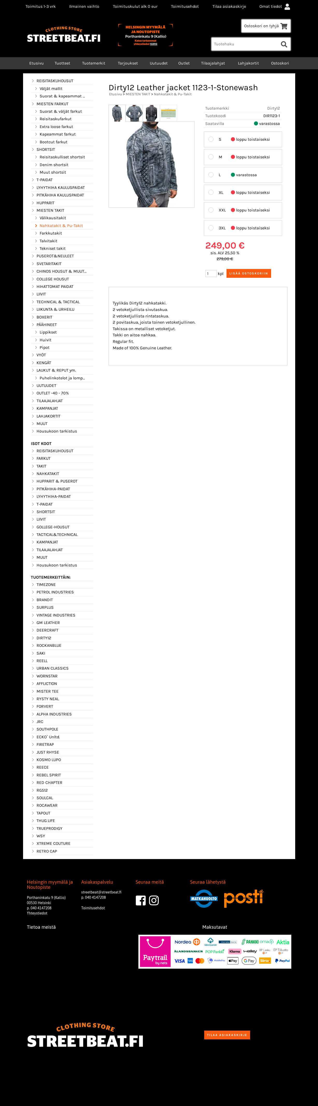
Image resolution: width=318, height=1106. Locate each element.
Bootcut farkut (50, 142)
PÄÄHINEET (44, 324)
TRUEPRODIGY (46, 828)
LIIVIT (38, 294)
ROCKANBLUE (46, 645)
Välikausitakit (50, 218)
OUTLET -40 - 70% (50, 393)
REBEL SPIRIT (46, 775)
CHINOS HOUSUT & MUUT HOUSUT (59, 271)
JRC (37, 721)
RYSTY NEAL (45, 698)
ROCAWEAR (44, 805)
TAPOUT (40, 813)
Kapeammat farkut (55, 134)
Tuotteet (62, 63)
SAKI (38, 653)
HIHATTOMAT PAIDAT (52, 286)
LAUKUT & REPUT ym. (53, 370)
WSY (38, 836)
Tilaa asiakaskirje (229, 6)
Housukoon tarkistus (54, 431)
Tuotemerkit (93, 63)
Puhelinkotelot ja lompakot (60, 378)
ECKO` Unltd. (45, 737)
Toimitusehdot (185, 6)
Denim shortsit (51, 164)
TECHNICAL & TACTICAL (55, 301)
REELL (39, 660)
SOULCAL (42, 797)
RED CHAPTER (46, 782)
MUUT (39, 423)
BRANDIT (42, 599)
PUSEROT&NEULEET (52, 256)
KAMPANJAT (44, 408)
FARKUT (41, 458)
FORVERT (42, 706)
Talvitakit (45, 241)
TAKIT (38, 466)
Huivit (42, 340)
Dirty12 (273, 108)
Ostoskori (280, 63)
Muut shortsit (50, 172)
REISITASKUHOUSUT (52, 80)
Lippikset (45, 332)
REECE (40, 767)
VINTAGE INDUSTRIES (53, 615)
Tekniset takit (50, 248)
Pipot (42, 347)
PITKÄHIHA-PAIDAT (50, 489)
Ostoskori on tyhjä (266, 25)
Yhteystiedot (37, 913)
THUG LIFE (43, 820)
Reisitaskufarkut (53, 119)
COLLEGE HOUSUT (50, 279)
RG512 (39, 790)
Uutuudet (159, 63)
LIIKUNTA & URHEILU (52, 309)
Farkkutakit (48, 233)
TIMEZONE (43, 584)
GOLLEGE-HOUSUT (50, 527)
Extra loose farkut (53, 126)
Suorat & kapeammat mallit (60, 96)
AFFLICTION (44, 683)
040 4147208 (41, 908)
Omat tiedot (275, 6)
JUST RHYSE (45, 752)
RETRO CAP (44, 851)
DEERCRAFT (44, 630)
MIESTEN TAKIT (47, 210)
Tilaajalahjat (213, 63)
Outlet (184, 63)
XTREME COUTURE (50, 843)
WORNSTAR (44, 676)
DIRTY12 (41, 638)
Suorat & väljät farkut (58, 111)
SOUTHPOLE (44, 729)
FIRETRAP (42, 744)
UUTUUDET (43, 385)
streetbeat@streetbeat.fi (101, 892)
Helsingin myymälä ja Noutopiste (50, 884)
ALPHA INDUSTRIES (51, 714)
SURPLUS (42, 607)
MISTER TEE (45, 691)
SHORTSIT (43, 149)
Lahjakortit (248, 63)
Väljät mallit (48, 88)
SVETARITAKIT (46, 263)
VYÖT (38, 355)
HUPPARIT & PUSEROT (54, 481)
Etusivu (36, 63)
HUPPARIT (42, 202)
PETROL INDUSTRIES (52, 592)
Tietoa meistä (41, 927)
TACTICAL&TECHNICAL (54, 534)
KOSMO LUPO (46, 759)
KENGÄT (41, 362)
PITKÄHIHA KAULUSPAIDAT (57, 195)
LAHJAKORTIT (45, 416)
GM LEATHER (45, 622)
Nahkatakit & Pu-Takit (58, 225)
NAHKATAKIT (45, 473)
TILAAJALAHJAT (47, 400)
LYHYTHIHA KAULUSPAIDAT (58, 187)
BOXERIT (41, 317)
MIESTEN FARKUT (49, 104)
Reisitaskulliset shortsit (59, 157)
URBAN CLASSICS (50, 668)
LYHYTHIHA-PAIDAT (51, 496)
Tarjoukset (128, 63)
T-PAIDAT (42, 179)
